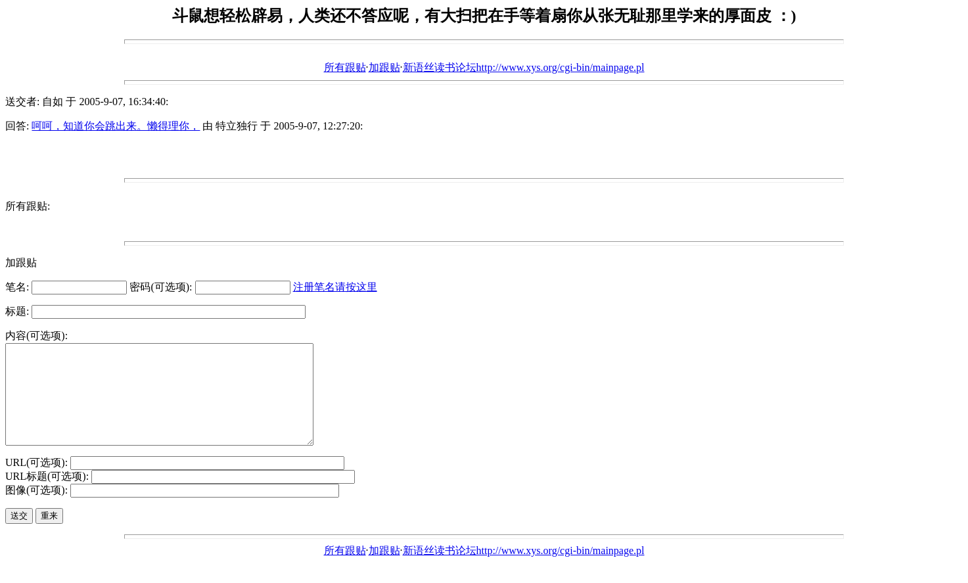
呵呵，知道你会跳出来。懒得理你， (116, 125)
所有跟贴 (345, 67)
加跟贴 (384, 67)
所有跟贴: (27, 206)
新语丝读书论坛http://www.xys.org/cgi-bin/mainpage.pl (524, 67)
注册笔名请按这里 (335, 286)
